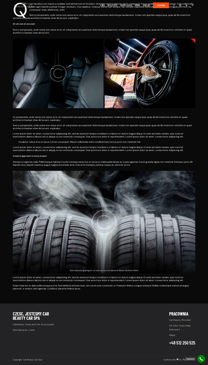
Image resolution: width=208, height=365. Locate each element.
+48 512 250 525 (182, 342)
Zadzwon (161, 5)
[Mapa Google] (186, 5)
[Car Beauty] (23, 5)
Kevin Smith (133, 270)
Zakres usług (126, 5)
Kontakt (146, 5)
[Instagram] (180, 5)
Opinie (137, 5)
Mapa (172, 335)
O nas (102, 5)
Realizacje (112, 5)
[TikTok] (192, 5)
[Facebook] (174, 5)
